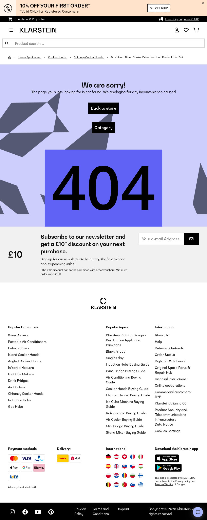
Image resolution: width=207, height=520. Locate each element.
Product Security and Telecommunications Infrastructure (171, 415)
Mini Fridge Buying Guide (125, 426)
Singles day (115, 358)
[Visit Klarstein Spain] (108, 466)
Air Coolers (16, 387)
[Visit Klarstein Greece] (140, 485)
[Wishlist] (186, 30)
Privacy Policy (182, 481)
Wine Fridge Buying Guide (125, 371)
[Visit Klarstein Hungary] (140, 466)
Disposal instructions (170, 379)
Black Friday (115, 351)
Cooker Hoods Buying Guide (127, 389)
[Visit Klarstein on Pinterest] (51, 512)
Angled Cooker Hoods (24, 361)
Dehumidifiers (18, 348)
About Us (162, 335)
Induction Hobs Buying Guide (127, 364)
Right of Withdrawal (170, 361)
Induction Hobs (19, 400)
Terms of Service (164, 484)
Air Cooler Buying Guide (124, 419)
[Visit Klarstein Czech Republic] (132, 466)
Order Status (165, 355)
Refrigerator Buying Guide (126, 413)
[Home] (13, 57)
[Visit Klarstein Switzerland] (124, 456)
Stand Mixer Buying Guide (126, 432)
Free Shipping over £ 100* (182, 19)
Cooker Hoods (57, 57)
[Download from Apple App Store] (167, 458)
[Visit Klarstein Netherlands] (116, 484)
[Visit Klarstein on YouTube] (38, 512)
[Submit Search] (6, 43)
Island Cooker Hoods (23, 355)
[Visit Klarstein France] (132, 456)
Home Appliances (29, 57)
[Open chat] (198, 512)
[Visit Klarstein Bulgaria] (132, 475)
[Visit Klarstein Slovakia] (124, 466)
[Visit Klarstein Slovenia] (132, 484)
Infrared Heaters (21, 368)
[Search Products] (103, 43)
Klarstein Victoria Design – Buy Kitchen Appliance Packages (126, 340)
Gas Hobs (15, 406)
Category (103, 127)
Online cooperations (170, 385)
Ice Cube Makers (21, 374)
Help (158, 342)
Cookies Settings (167, 431)
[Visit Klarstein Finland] (140, 475)
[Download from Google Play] (168, 468)
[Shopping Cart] (196, 30)
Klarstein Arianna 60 (170, 403)
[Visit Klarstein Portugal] (124, 484)
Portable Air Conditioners (27, 342)
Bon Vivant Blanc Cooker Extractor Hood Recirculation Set (147, 57)
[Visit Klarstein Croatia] (116, 475)
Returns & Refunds (169, 348)
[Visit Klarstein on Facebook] (25, 512)
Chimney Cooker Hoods (89, 57)
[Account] (177, 30)
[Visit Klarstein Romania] (124, 475)
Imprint (123, 509)
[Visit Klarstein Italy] (140, 456)
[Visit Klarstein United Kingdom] (116, 466)
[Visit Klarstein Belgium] (108, 484)
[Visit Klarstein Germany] (108, 456)
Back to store (103, 108)
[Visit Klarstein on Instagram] (12, 512)
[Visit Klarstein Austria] (116, 456)
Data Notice (164, 424)
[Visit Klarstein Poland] (108, 475)
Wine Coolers (18, 335)
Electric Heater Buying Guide (128, 395)
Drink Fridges (18, 381)
